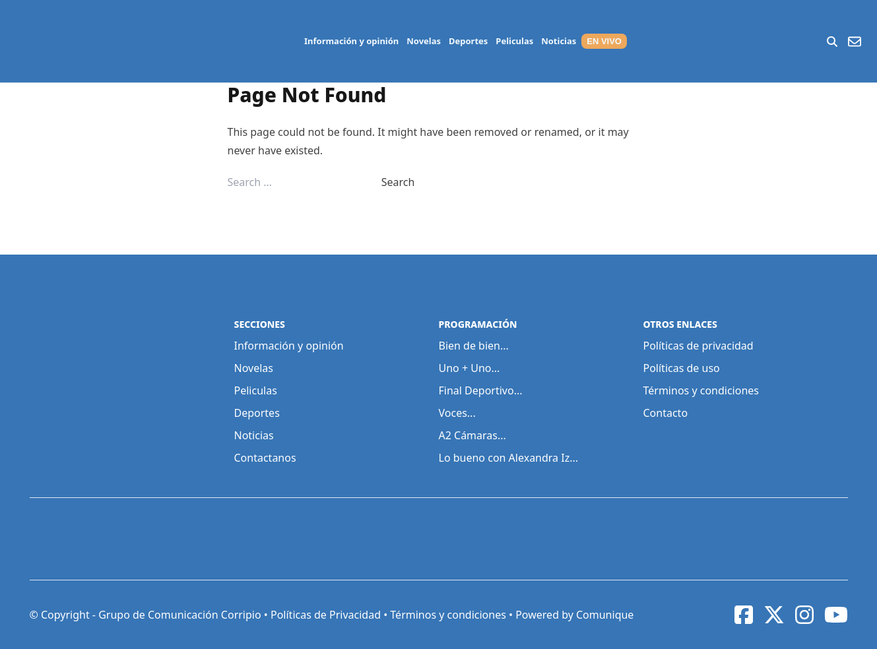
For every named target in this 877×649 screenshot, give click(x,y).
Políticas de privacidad (698, 345)
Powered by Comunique (574, 614)
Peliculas (514, 41)
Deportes (468, 41)
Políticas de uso (681, 368)
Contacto (665, 413)
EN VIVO (604, 41)
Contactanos (265, 457)
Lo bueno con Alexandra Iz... (509, 457)
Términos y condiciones (701, 390)
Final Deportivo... (481, 390)
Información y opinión (351, 41)
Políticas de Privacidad (326, 614)
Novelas (423, 41)
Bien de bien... (474, 345)
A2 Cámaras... (472, 435)
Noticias (558, 41)
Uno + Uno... (469, 368)
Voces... (457, 413)
